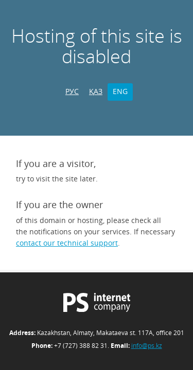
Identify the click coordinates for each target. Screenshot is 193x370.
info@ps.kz (146, 345)
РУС (72, 91)
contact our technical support (67, 243)
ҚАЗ (95, 91)
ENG (120, 91)
